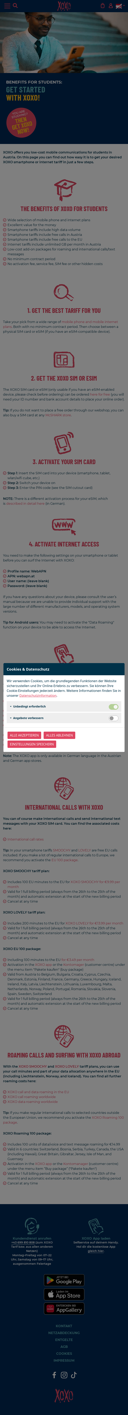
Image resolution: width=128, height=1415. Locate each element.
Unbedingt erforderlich (29, 706)
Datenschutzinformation (38, 695)
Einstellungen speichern (32, 744)
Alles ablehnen (59, 735)
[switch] (113, 718)
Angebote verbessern (28, 718)
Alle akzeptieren (24, 735)
